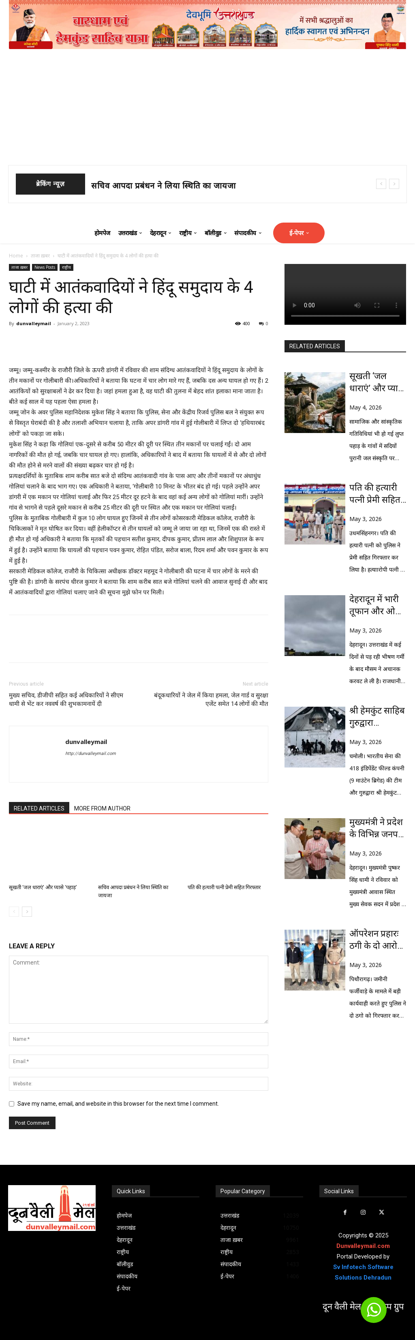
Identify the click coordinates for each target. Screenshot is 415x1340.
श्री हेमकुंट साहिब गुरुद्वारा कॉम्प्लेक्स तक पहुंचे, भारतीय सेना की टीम (377, 717)
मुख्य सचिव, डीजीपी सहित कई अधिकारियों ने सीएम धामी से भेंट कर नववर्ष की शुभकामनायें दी (66, 700)
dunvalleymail (33, 323)
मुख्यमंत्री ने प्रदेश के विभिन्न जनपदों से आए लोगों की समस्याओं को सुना (377, 828)
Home (16, 255)
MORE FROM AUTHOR (102, 808)
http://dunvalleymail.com (90, 753)
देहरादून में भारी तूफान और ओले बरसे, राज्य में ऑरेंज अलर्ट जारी (377, 605)
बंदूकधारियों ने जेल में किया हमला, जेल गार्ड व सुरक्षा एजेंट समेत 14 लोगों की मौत (211, 700)
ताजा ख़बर (40, 255)
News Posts (44, 267)
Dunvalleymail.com (363, 1246)
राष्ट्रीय (66, 267)
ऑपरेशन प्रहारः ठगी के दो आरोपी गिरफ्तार (377, 940)
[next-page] (27, 912)
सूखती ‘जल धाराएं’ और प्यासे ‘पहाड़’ (43, 887)
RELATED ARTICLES (39, 808)
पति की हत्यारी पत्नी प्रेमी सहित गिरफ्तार (224, 887)
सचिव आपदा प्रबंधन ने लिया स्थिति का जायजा (163, 186)
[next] (394, 184)
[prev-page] (14, 912)
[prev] (381, 184)
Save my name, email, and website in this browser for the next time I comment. (118, 1103)
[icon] (374, 1313)
